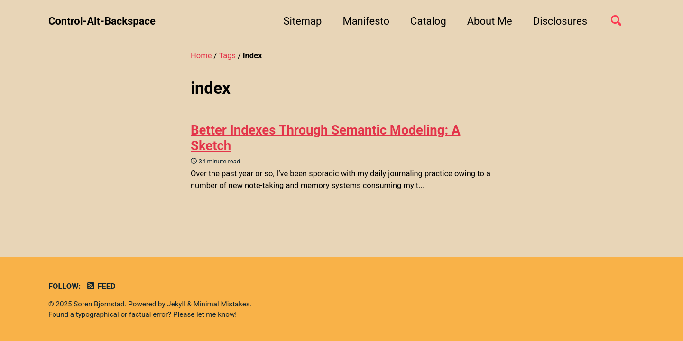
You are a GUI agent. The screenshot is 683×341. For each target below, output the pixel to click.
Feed (101, 286)
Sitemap (303, 21)
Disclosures (560, 21)
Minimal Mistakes (222, 304)
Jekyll (176, 304)
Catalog (428, 21)
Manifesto (365, 21)
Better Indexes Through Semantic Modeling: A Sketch (326, 137)
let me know (215, 314)
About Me (489, 21)
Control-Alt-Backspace (102, 21)
